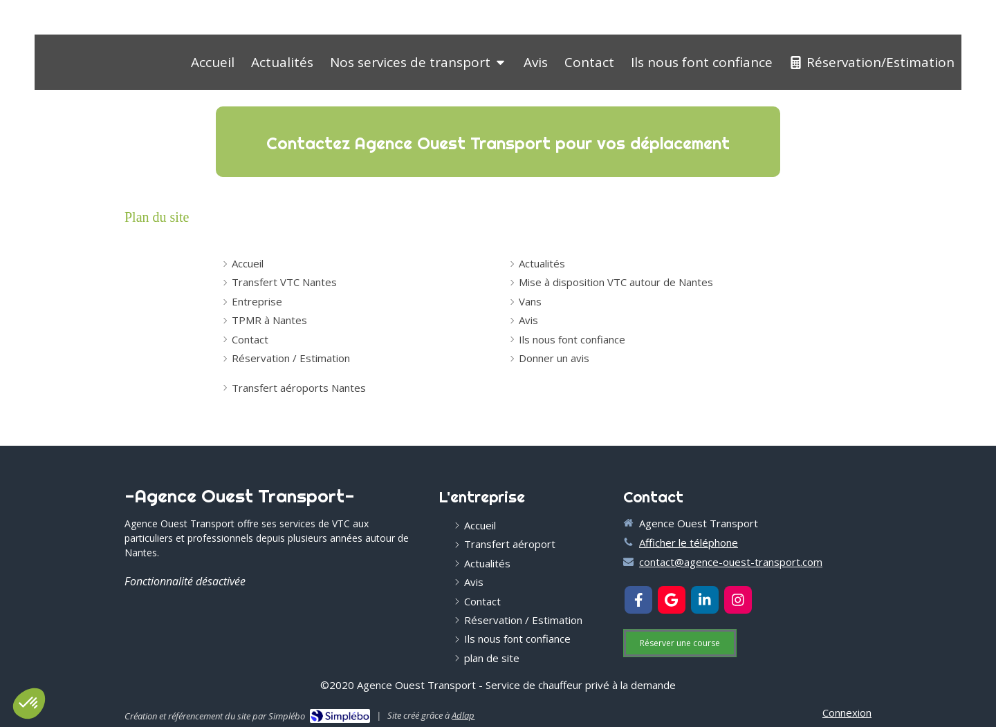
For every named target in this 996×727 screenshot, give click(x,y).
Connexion (847, 712)
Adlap (463, 715)
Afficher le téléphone (688, 542)
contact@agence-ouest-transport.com (730, 562)
